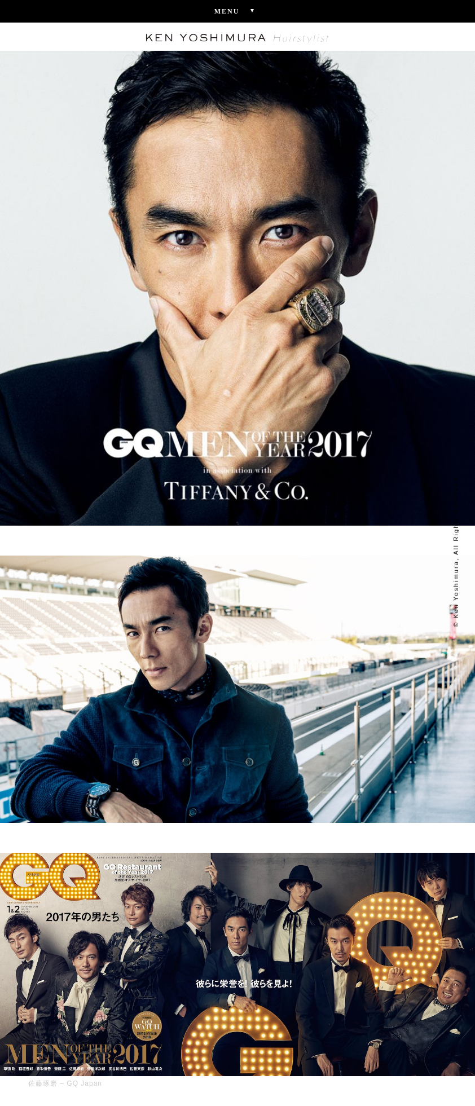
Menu (237, 10)
